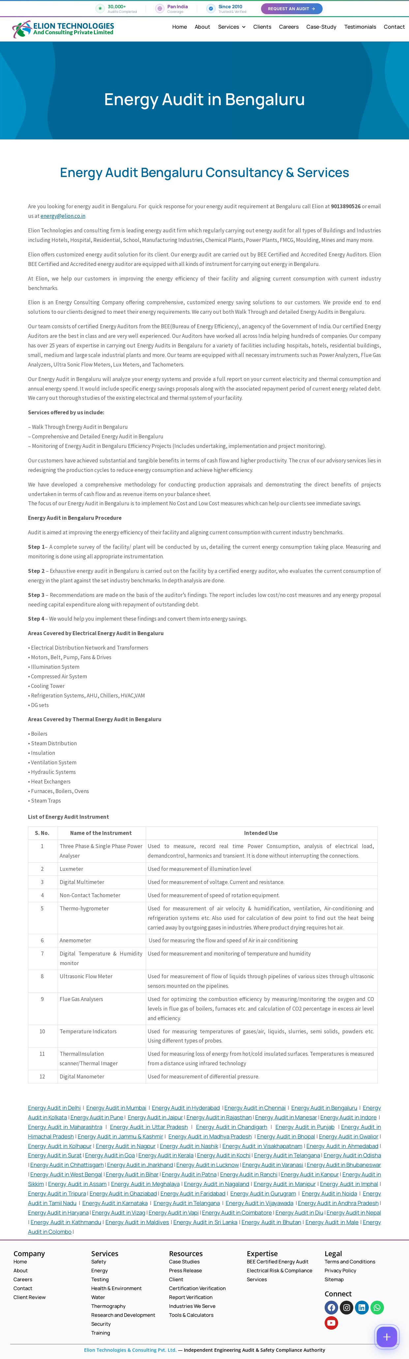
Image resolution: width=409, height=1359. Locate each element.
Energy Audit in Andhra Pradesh (338, 1203)
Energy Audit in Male (332, 1222)
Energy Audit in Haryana (58, 1212)
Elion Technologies (73, 25)
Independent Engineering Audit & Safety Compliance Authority (254, 1350)
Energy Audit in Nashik (189, 1146)
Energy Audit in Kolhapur (60, 1146)
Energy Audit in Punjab (305, 1127)
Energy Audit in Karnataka (115, 1203)
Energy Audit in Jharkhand (140, 1164)
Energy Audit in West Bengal (66, 1174)
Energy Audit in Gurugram (263, 1193)
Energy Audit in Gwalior (348, 1136)
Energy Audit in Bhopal (286, 1136)
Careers (289, 26)
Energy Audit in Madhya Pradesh (209, 1136)
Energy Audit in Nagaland (216, 1184)
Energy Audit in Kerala (166, 1155)
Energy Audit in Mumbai (116, 1107)
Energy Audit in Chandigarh (232, 1127)
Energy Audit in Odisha (352, 1155)
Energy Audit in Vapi (174, 1212)
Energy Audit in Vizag (118, 1212)
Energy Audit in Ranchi (249, 1174)
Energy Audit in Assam (77, 1184)
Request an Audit (291, 8)
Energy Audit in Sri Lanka (205, 1222)
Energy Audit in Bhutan (271, 1222)
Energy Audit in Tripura (57, 1193)
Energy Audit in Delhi (54, 1107)
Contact (394, 26)
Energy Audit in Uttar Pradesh (149, 1127)
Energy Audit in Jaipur (155, 1117)
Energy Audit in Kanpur (310, 1174)
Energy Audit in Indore (348, 1117)
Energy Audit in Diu (299, 1212)
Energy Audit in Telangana (287, 1155)
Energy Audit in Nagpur (126, 1146)
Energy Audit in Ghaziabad (123, 1193)
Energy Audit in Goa (110, 1155)
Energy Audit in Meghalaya (145, 1184)
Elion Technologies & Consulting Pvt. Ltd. (130, 1350)
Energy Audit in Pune (97, 1117)
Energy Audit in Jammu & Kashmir (120, 1136)
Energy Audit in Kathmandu (66, 1222)
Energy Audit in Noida (329, 1193)
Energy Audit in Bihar (132, 1174)
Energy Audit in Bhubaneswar (344, 1164)
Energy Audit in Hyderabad (186, 1107)
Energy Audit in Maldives (137, 1222)
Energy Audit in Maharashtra (65, 1127)
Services (232, 27)
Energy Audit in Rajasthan (219, 1117)
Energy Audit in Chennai (255, 1107)
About (202, 26)
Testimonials (360, 26)
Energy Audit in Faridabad (193, 1193)
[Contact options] (387, 1337)
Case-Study (321, 26)
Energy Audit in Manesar (286, 1117)
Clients (262, 26)
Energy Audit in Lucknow (207, 1164)
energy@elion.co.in (63, 216)
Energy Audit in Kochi (224, 1155)
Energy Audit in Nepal (354, 1212)
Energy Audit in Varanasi (272, 1164)
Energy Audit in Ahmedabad (342, 1146)
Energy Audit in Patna (189, 1174)
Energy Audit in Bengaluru (324, 1107)
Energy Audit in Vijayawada (259, 1203)
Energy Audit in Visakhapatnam (262, 1146)
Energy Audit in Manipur (285, 1184)
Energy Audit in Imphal (349, 1184)
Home (179, 26)
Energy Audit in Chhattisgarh (66, 1164)
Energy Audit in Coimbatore (237, 1212)
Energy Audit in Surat (55, 1155)
